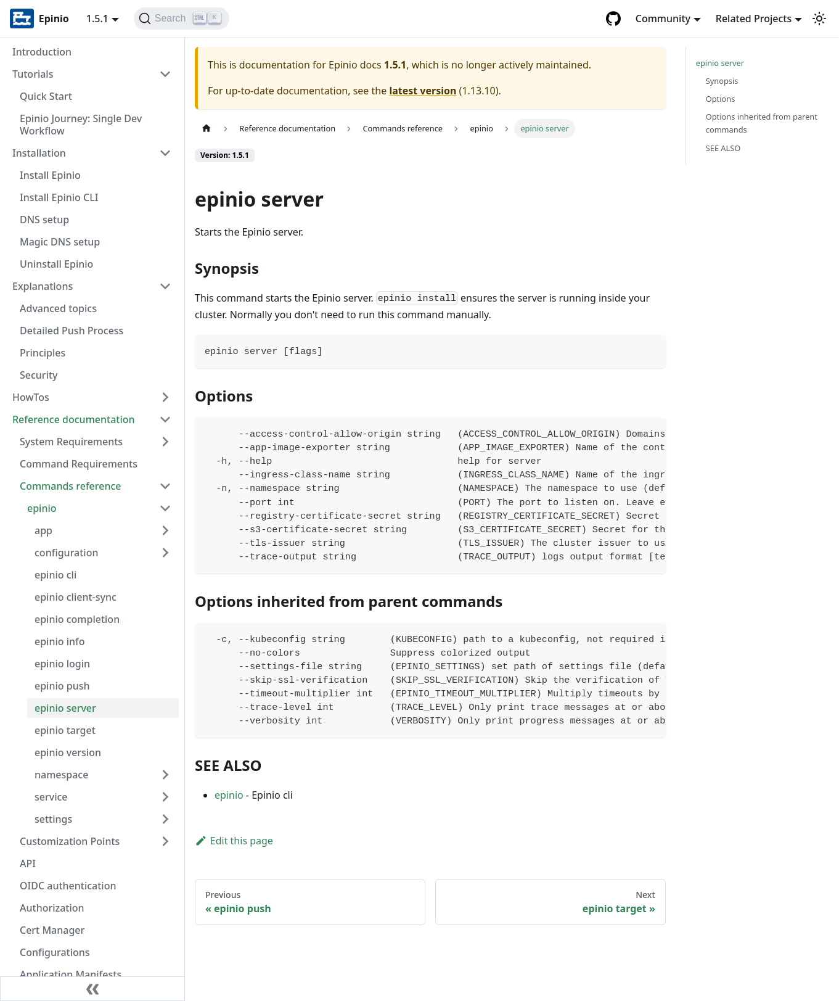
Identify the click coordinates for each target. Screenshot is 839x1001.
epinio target (65, 730)
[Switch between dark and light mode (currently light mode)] (819, 18)
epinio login (62, 663)
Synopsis (722, 80)
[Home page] (206, 128)
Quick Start (46, 96)
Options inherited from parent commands (761, 123)
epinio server (65, 708)
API (28, 863)
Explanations (42, 286)
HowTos (30, 397)
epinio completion (77, 619)
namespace (61, 774)
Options (720, 98)
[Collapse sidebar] (92, 988)
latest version (422, 90)
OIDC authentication (68, 885)
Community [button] (663, 18)
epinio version (68, 752)
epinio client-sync (76, 597)
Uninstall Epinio (56, 264)
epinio (42, 508)
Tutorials (32, 74)
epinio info (60, 641)
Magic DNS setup (60, 242)
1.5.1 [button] (97, 18)
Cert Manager (52, 930)
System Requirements (71, 441)
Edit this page (234, 840)
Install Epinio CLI (59, 197)
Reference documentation (73, 419)
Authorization (52, 908)
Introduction (42, 52)
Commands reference (70, 486)
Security (39, 375)
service (51, 797)
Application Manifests (70, 974)
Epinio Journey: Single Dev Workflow (81, 125)
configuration (67, 552)
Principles (42, 353)
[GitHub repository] (613, 18)
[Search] (181, 18)
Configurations (55, 952)
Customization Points (70, 841)
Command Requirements (78, 464)
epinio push (62, 686)
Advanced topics (58, 308)
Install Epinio (50, 175)
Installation (39, 153)
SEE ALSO (723, 148)
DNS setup (44, 219)
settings (53, 819)
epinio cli (55, 575)
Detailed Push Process (71, 330)
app (43, 530)
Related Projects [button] (754, 18)
